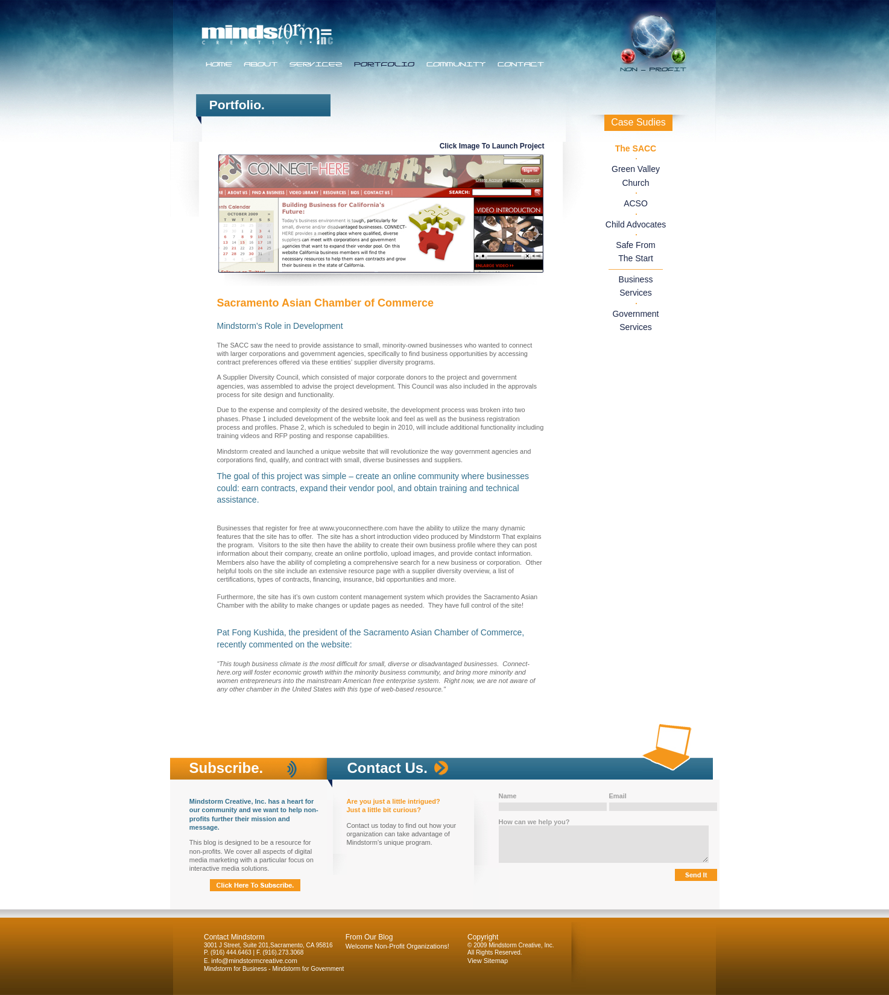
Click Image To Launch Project (492, 146)
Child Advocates (636, 224)
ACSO (636, 203)
